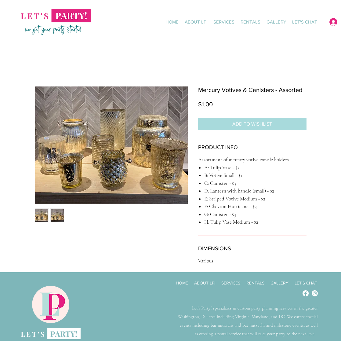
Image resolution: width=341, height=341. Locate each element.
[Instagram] (315, 293)
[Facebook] (306, 293)
